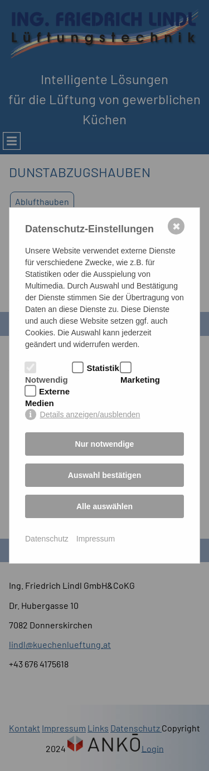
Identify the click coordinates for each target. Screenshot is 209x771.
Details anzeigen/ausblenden (90, 414)
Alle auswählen (104, 506)
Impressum (95, 538)
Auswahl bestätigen (104, 475)
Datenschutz (47, 538)
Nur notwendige (104, 444)
